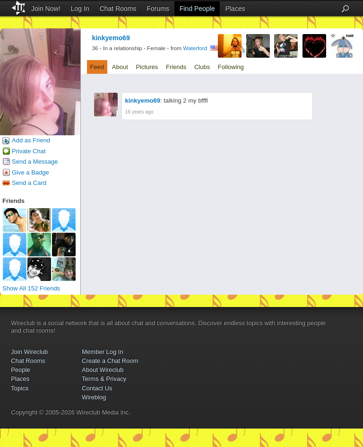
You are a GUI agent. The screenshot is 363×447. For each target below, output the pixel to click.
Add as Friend (31, 140)
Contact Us (97, 388)
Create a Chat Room (110, 360)
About (120, 66)
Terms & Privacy (104, 378)
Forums (158, 8)
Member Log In (102, 351)
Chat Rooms (117, 8)
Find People (197, 8)
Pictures (147, 66)
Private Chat (29, 151)
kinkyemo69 (142, 100)
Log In (80, 8)
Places (235, 8)
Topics (19, 388)
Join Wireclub (29, 351)
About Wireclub (102, 369)
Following (231, 66)
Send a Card (29, 182)
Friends (176, 66)
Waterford (195, 48)
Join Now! (45, 8)
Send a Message (35, 161)
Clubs (202, 66)
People (20, 369)
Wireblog (94, 397)
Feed (97, 66)
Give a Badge (30, 172)
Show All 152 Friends (31, 288)
